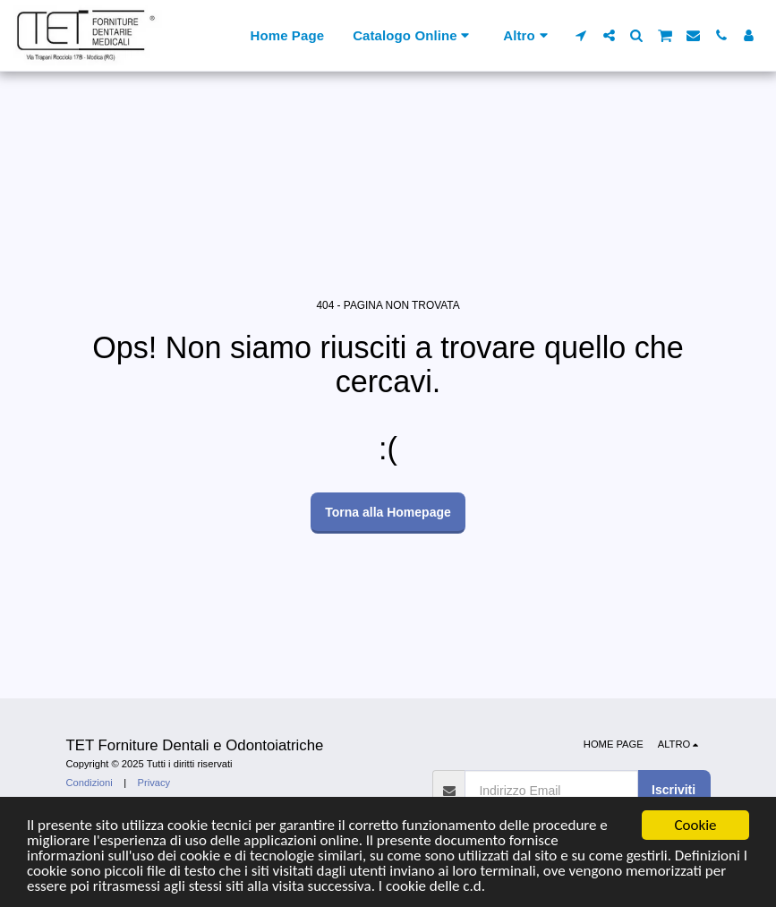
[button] (581, 35)
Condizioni (89, 782)
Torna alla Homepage (388, 512)
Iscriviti (673, 790)
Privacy (154, 782)
